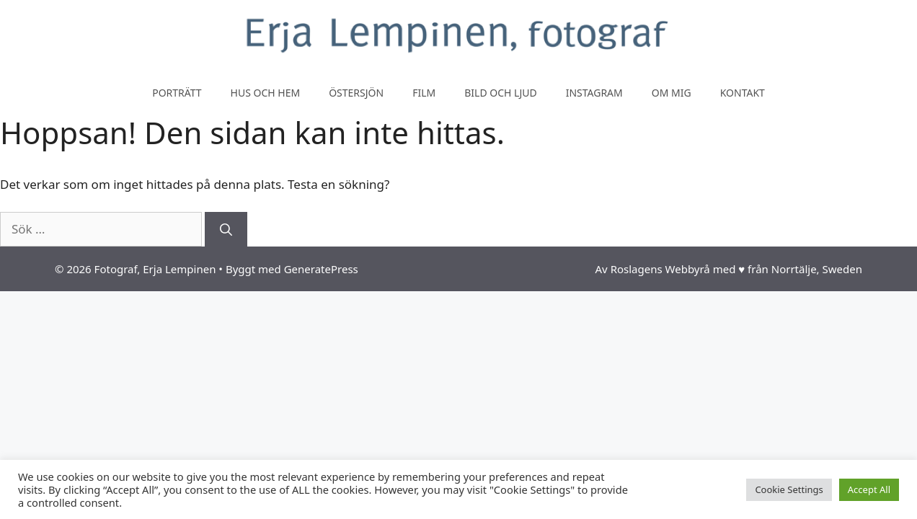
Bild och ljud (500, 92)
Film (423, 92)
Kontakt (742, 92)
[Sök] (226, 229)
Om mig (671, 92)
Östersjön (356, 92)
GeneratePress (321, 269)
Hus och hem (266, 92)
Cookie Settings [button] (789, 489)
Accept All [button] (869, 489)
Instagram (594, 92)
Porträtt (176, 92)
